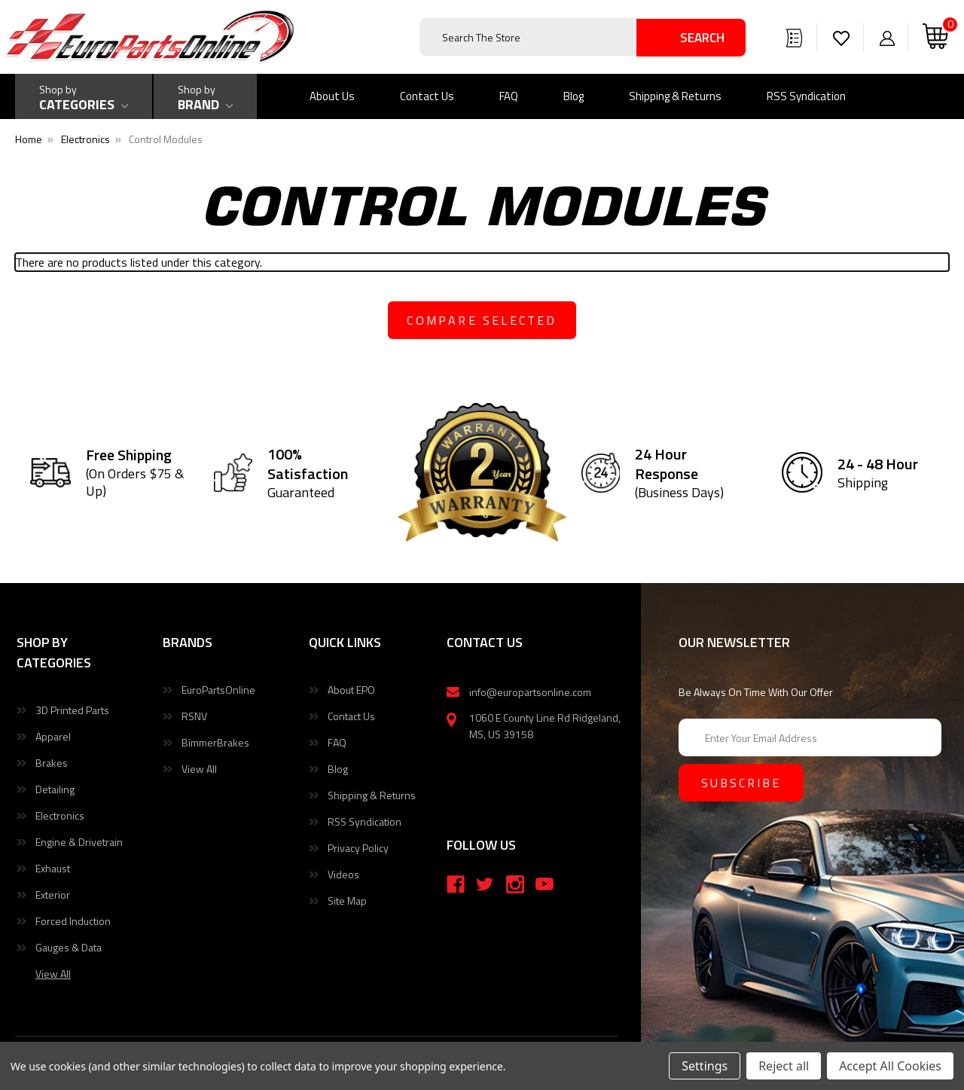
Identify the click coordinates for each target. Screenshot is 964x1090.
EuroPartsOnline (218, 690)
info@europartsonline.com (530, 692)
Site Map (347, 900)
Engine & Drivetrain (79, 842)
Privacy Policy (358, 848)
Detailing (55, 789)
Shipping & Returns (675, 96)
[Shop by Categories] (83, 96)
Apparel (53, 736)
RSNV (194, 716)
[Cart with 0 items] (935, 37)
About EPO (351, 690)
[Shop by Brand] (205, 96)
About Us (332, 96)
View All (199, 769)
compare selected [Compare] (482, 320)
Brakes (51, 763)
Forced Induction (73, 921)
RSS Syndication (806, 96)
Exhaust (52, 868)
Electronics (59, 815)
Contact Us (427, 96)
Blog (573, 96)
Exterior (52, 894)
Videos (343, 874)
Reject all (783, 1066)
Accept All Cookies (890, 1066)
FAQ (508, 96)
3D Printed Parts (72, 710)
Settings (705, 1066)
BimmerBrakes (215, 742)
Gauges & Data (68, 947)
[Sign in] (887, 37)
